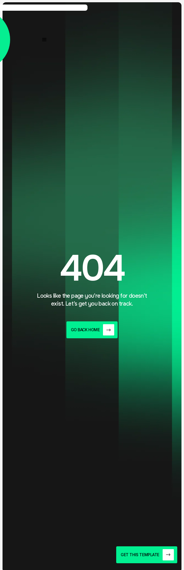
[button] (44, 39)
